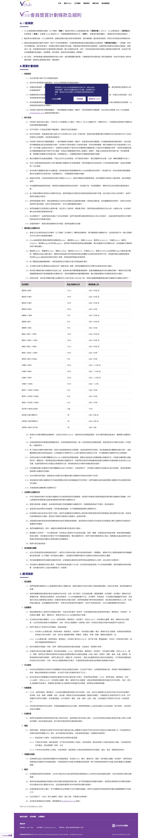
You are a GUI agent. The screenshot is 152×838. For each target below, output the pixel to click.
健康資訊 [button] (86, 3)
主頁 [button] (59, 3)
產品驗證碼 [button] (105, 3)
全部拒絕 (80, 99)
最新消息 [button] (95, 3)
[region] (76, 94)
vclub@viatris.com (37, 113)
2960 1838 (30, 827)
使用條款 (33, 817)
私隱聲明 (41, 817)
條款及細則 (24, 817)
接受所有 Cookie (94, 99)
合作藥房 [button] (77, 3)
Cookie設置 (7, 835)
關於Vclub (67, 3)
